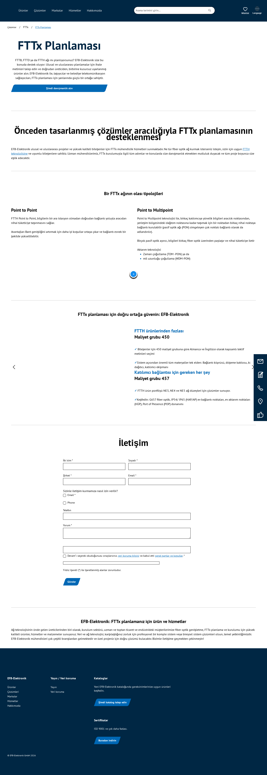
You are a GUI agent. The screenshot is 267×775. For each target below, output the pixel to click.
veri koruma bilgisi (128, 555)
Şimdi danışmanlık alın (59, 88)
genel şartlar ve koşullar (169, 555)
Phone (71, 502)
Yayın (54, 687)
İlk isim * (68, 460)
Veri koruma (57, 691)
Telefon (67, 510)
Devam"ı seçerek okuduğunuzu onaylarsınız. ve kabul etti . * (126, 555)
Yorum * (67, 525)
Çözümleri (13, 691)
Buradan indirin (107, 740)
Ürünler (11, 687)
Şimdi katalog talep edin (112, 702)
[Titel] (133, 274)
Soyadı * (133, 460)
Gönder (71, 581)
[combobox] (169, 10)
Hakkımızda (13, 705)
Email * (132, 475)
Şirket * (67, 475)
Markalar (12, 696)
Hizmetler (12, 701)
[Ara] (210, 10)
